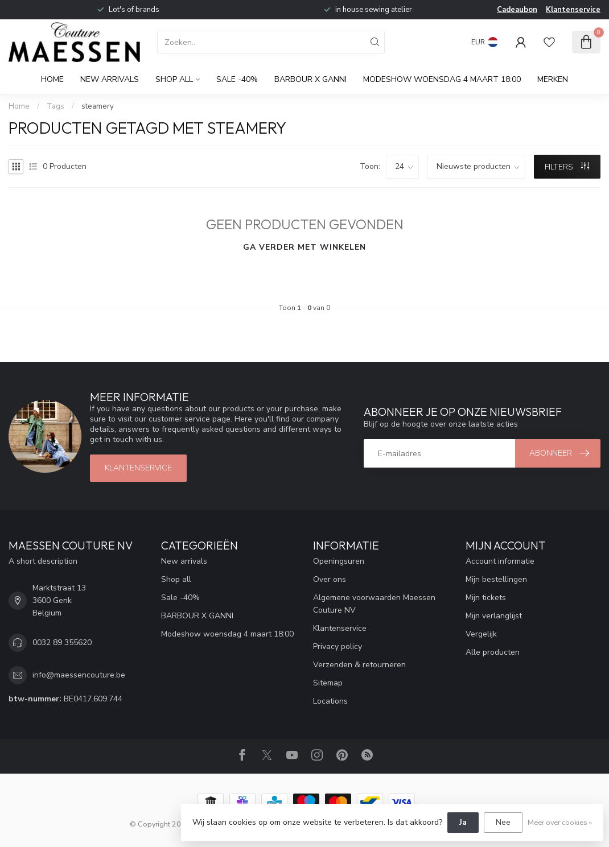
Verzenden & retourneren (359, 664)
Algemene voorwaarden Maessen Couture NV (374, 603)
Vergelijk (481, 634)
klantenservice (138, 467)
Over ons (329, 579)
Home (52, 79)
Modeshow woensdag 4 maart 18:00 (442, 79)
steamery (97, 106)
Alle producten (493, 652)
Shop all (174, 79)
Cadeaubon (517, 10)
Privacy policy (337, 646)
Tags (55, 106)
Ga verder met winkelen (304, 247)
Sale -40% (237, 79)
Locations (330, 701)
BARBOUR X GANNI (310, 79)
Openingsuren (338, 561)
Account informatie (500, 561)
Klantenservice (573, 10)
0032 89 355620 (62, 642)
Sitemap (328, 682)
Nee (503, 822)
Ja (463, 822)
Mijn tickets (486, 597)
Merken (552, 79)
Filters (567, 167)
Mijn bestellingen (496, 579)
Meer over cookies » (560, 822)
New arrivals (109, 79)
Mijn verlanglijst (494, 615)
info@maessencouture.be (78, 675)
